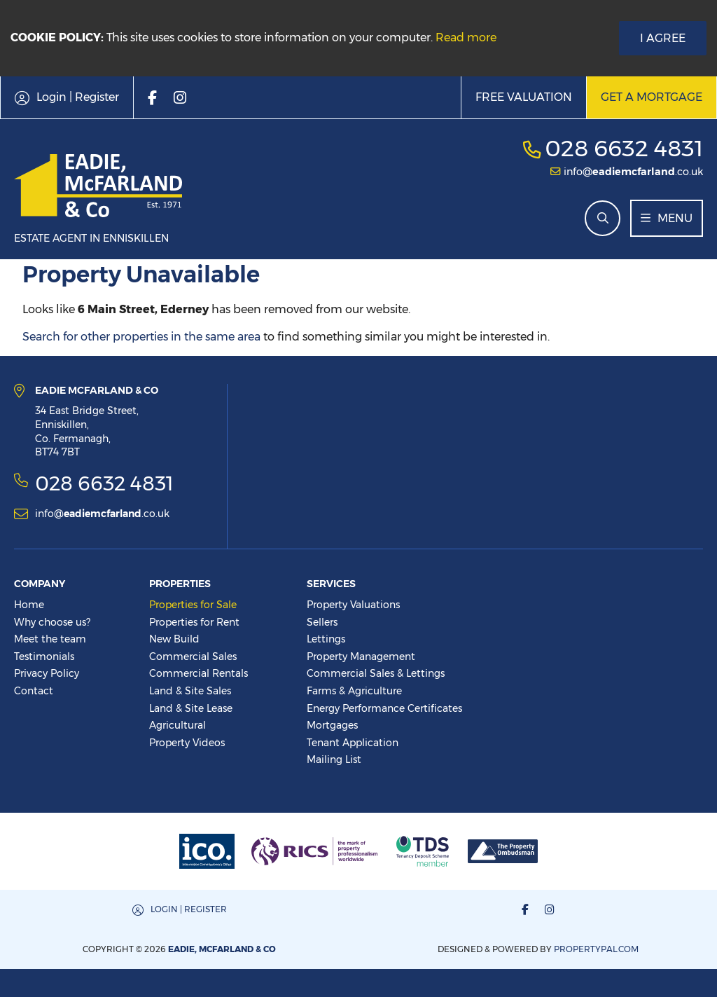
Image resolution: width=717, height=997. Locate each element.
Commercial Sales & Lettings (376, 673)
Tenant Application (352, 742)
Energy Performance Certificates (384, 708)
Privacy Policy (46, 673)
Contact (33, 691)
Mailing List (334, 759)
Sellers (322, 622)
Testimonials (44, 656)
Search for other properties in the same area (141, 336)
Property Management (361, 656)
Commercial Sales (193, 656)
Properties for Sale (193, 604)
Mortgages (332, 725)
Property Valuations (353, 604)
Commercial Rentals (198, 673)
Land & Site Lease (190, 708)
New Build (174, 639)
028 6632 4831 (624, 148)
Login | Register (189, 909)
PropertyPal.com (596, 949)
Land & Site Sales (190, 691)
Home (29, 604)
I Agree (662, 38)
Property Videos (187, 742)
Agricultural (177, 725)
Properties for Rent (194, 622)
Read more (466, 37)
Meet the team (50, 639)
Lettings (326, 639)
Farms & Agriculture (354, 691)
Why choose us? (52, 622)
